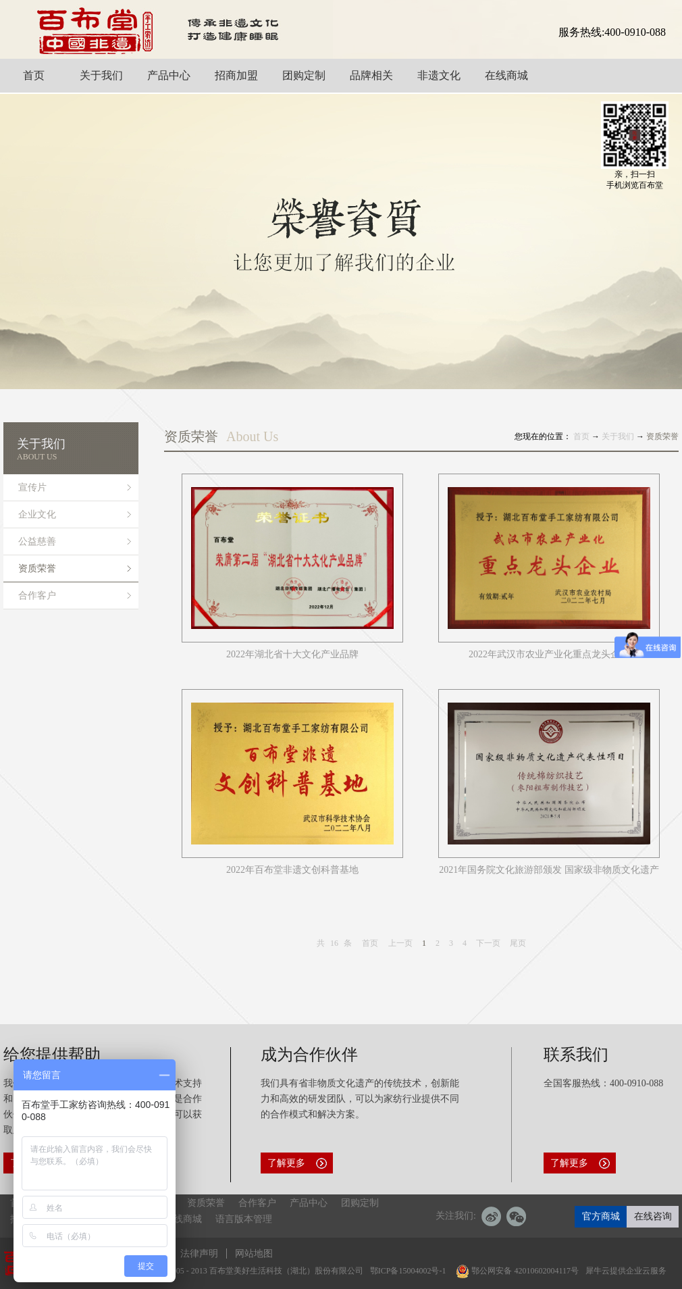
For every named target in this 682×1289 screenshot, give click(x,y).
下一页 (488, 943)
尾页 (518, 943)
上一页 (400, 943)
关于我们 (618, 436)
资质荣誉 (662, 436)
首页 (370, 943)
